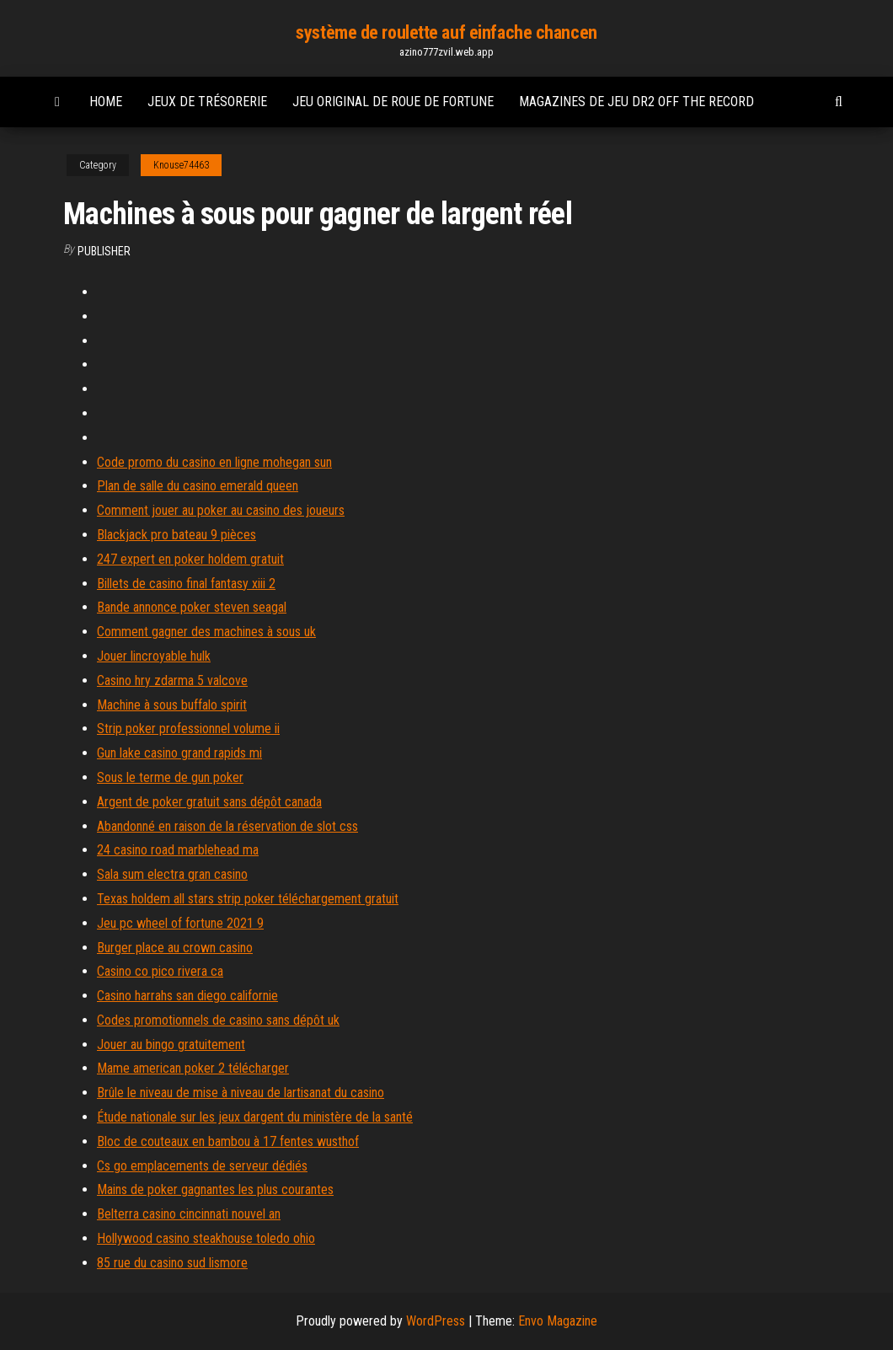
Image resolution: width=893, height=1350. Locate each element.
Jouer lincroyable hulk (154, 656)
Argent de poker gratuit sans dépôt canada (209, 802)
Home (105, 102)
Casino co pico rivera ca (160, 971)
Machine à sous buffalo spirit (172, 705)
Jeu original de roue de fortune (393, 102)
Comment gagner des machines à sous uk (206, 632)
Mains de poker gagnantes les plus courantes (215, 1189)
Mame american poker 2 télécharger (193, 1068)
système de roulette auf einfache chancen (446, 32)
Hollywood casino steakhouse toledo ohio (206, 1238)
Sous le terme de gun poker (170, 777)
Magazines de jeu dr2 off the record (636, 102)
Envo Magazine (557, 1321)
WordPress (435, 1321)
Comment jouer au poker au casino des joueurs (221, 510)
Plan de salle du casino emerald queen (197, 486)
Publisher (104, 251)
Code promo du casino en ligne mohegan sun (214, 462)
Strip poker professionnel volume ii (188, 729)
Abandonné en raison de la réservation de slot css (227, 826)
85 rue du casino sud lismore (172, 1263)
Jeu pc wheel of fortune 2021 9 (180, 923)
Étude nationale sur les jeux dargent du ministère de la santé (255, 1117)
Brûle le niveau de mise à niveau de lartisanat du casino (240, 1093)
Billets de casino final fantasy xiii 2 (186, 584)
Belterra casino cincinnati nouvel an (189, 1214)
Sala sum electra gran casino (172, 874)
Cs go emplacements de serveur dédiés (202, 1166)
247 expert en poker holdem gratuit (190, 559)
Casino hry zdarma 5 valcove (172, 680)
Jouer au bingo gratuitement (171, 1045)
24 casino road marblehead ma (178, 850)
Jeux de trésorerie (207, 102)
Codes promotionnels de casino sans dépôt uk (218, 1020)
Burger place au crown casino (175, 948)
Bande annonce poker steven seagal (191, 607)
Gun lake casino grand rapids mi (179, 753)
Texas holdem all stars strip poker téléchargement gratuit (247, 899)
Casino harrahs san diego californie (187, 996)
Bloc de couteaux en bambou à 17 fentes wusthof (228, 1141)
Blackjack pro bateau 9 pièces (176, 535)
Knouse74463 (181, 165)
